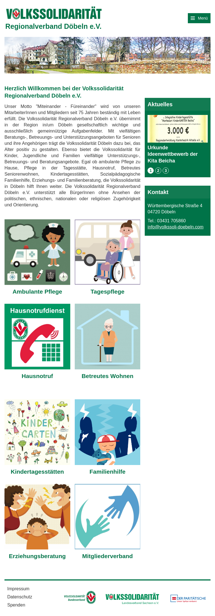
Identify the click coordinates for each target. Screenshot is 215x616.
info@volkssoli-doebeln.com (175, 227)
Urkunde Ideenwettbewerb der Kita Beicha (178, 139)
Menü (199, 18)
